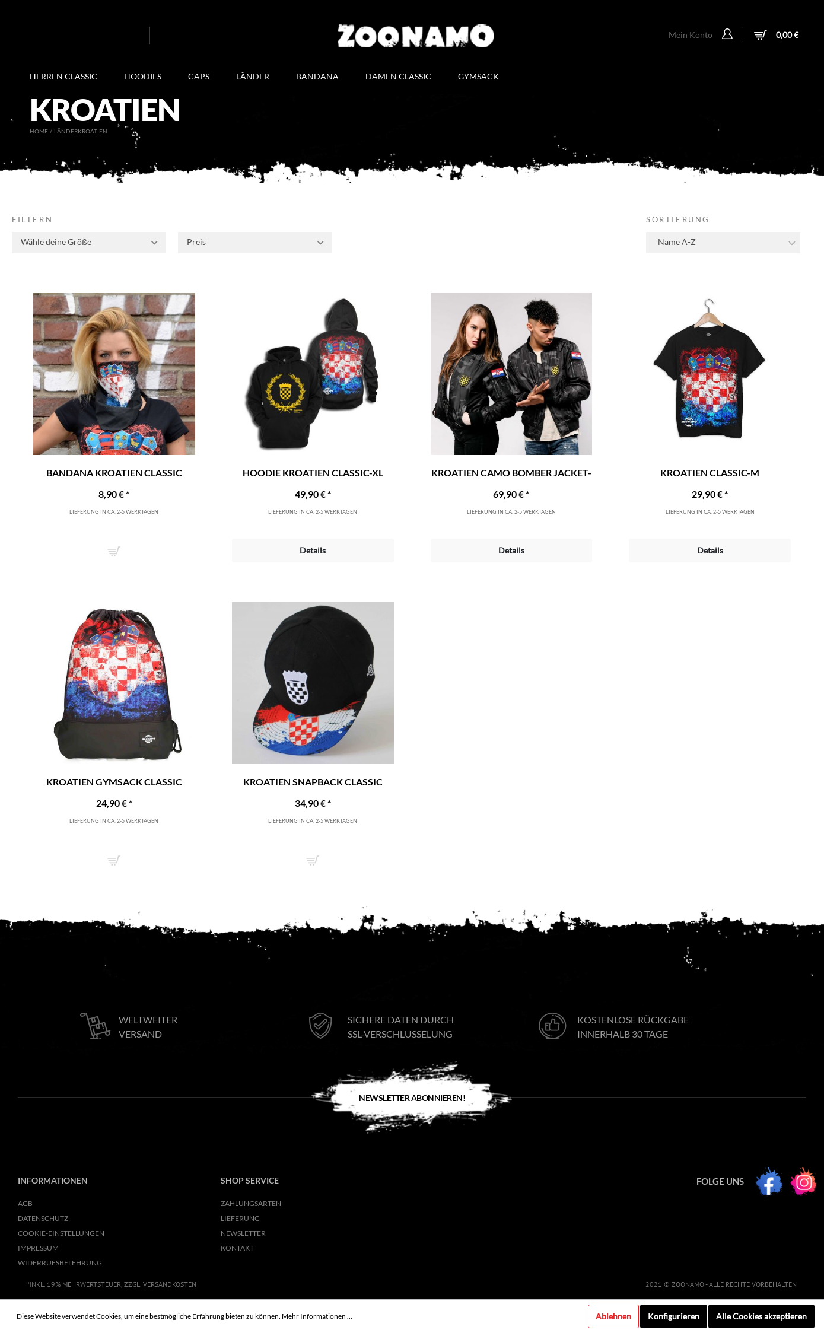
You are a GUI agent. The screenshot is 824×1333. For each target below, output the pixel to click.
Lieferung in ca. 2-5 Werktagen (113, 511)
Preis (256, 241)
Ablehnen (613, 1316)
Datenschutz (43, 1218)
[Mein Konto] (728, 35)
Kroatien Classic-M (709, 472)
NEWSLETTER (243, 1233)
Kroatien (92, 131)
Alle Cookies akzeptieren (761, 1316)
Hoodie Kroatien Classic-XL (313, 472)
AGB (25, 1203)
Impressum (38, 1247)
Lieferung (240, 1218)
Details (313, 550)
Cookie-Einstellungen (61, 1233)
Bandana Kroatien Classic (114, 472)
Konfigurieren (673, 1316)
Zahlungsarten (251, 1203)
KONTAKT (237, 1247)
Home (39, 131)
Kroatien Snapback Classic (313, 781)
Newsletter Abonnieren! (412, 1098)
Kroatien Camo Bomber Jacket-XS (511, 473)
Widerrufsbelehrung (60, 1262)
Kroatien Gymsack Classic (114, 781)
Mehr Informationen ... (317, 1316)
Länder (66, 131)
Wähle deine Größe (90, 241)
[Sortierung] (723, 242)
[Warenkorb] (774, 36)
